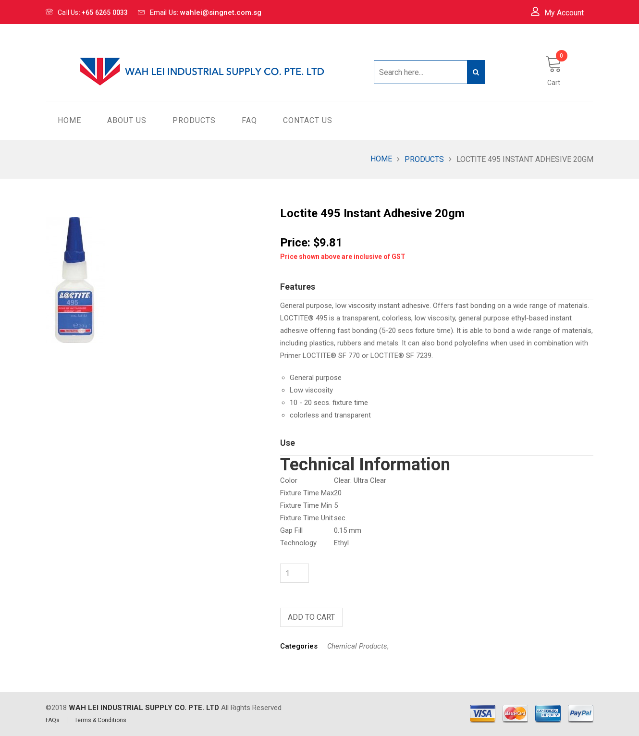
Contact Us (307, 120)
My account (557, 12)
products (194, 120)
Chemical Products (357, 646)
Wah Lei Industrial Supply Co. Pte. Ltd (144, 707)
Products (424, 159)
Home (381, 158)
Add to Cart (311, 617)
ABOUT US (127, 120)
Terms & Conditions (100, 720)
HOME (69, 120)
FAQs (53, 720)
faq (249, 120)
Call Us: (87, 12)
